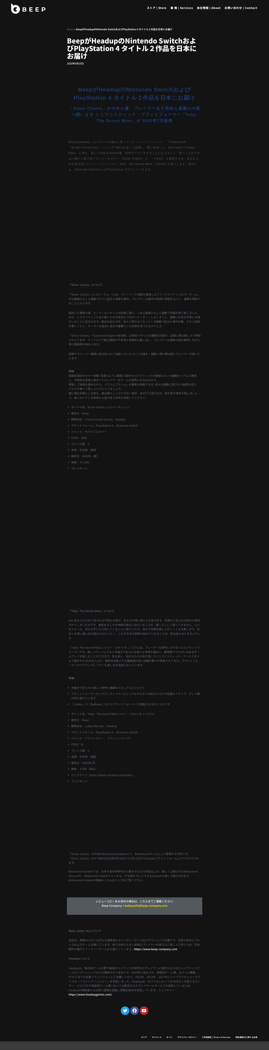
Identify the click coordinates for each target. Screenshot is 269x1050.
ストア (144, 1037)
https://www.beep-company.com (155, 949)
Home (70, 29)
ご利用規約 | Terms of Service (216, 1037)
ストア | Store (157, 8)
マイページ (157, 1037)
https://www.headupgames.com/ (90, 994)
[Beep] (28, 8)
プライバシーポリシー (187, 1037)
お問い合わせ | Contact (241, 8)
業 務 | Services (182, 8)
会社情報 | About (209, 8)
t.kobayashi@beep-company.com (145, 905)
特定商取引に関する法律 (246, 1037)
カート (169, 1037)
